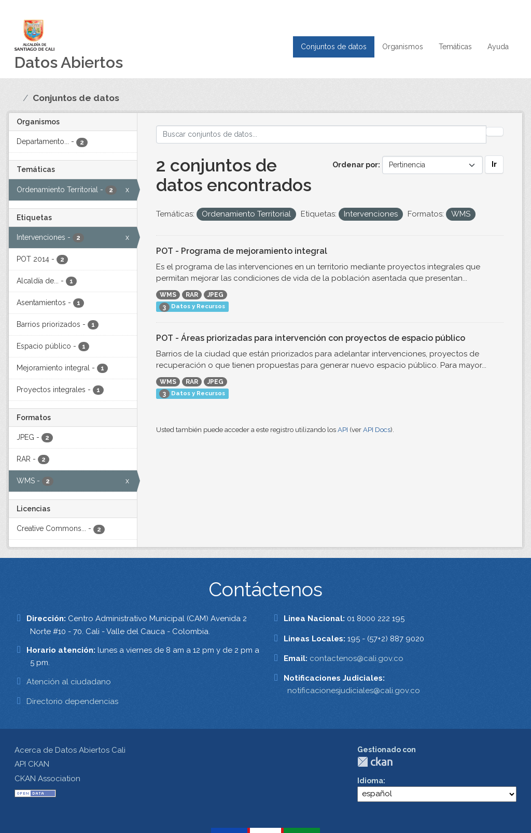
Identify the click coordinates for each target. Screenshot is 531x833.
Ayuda (498, 46)
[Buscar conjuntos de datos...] (321, 134)
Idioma (370, 781)
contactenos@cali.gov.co (356, 658)
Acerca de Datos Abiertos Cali (70, 750)
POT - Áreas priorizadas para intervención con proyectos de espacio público (310, 338)
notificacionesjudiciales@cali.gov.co (353, 690)
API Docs (376, 430)
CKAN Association (47, 778)
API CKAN (32, 764)
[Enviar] (495, 131)
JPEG (215, 294)
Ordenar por (355, 165)
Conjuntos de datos (334, 46)
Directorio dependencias (72, 701)
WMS (168, 294)
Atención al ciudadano (68, 681)
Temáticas (455, 46)
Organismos (402, 46)
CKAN (375, 761)
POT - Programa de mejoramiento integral (241, 251)
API (343, 430)
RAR (192, 294)
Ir (494, 164)
